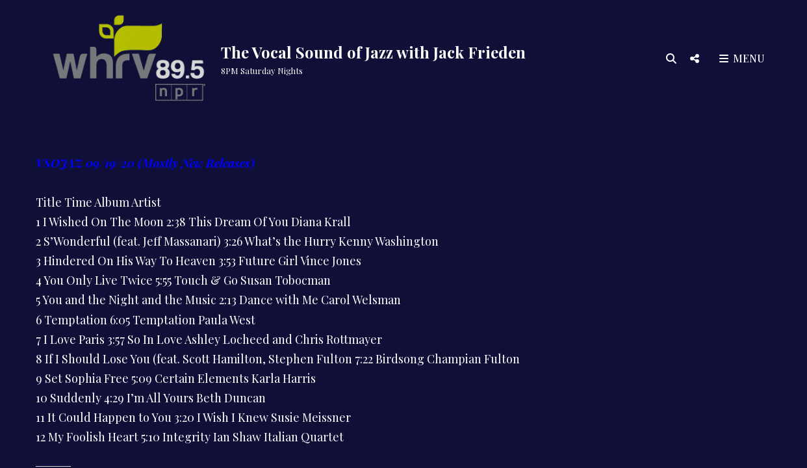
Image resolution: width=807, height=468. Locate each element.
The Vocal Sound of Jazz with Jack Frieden (373, 52)
